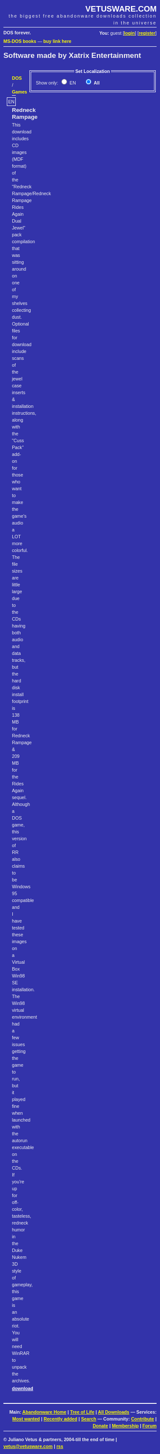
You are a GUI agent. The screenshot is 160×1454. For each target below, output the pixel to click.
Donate (100, 1425)
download (22, 1388)
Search (88, 1418)
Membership (125, 1425)
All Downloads (113, 1412)
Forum (150, 1425)
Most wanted (26, 1418)
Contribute (142, 1418)
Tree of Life (82, 1412)
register (147, 33)
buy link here (58, 41)
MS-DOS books (19, 41)
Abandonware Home (44, 1412)
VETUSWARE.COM (121, 8)
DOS (17, 78)
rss (59, 1446)
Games (19, 91)
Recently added (60, 1418)
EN (72, 82)
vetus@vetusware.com (27, 1446)
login (129, 33)
